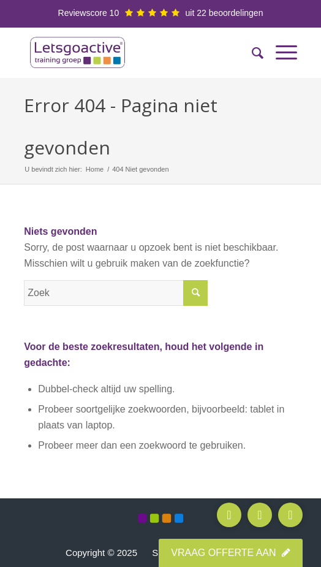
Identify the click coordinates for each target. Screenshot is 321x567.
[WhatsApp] (290, 515)
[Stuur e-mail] (259, 515)
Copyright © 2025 (101, 552)
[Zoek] (251, 52)
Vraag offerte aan (230, 552)
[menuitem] (251, 52)
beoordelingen (236, 13)
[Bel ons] (229, 515)
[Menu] (280, 52)
